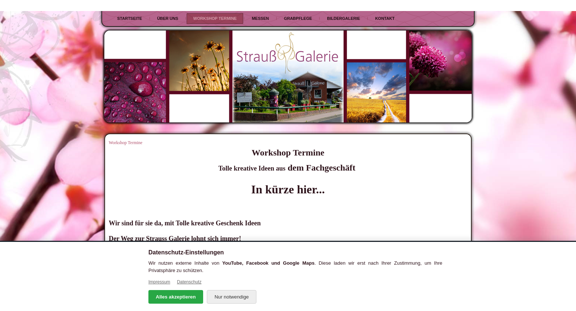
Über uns (167, 18)
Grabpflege (298, 18)
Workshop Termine (215, 18)
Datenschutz (189, 282)
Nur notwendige (232, 297)
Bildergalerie (343, 18)
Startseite (129, 18)
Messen (260, 18)
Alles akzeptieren (176, 297)
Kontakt (385, 18)
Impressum (159, 282)
